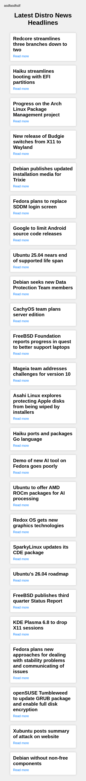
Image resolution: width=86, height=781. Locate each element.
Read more (21, 56)
